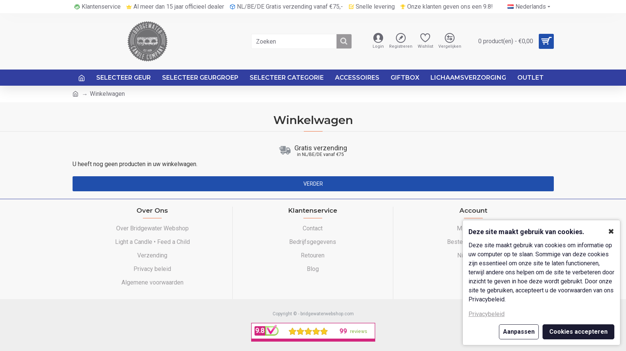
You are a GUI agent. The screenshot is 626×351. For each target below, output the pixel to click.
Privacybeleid (486, 314)
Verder (313, 184)
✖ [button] (611, 231)
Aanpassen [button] (519, 331)
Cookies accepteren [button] (578, 331)
